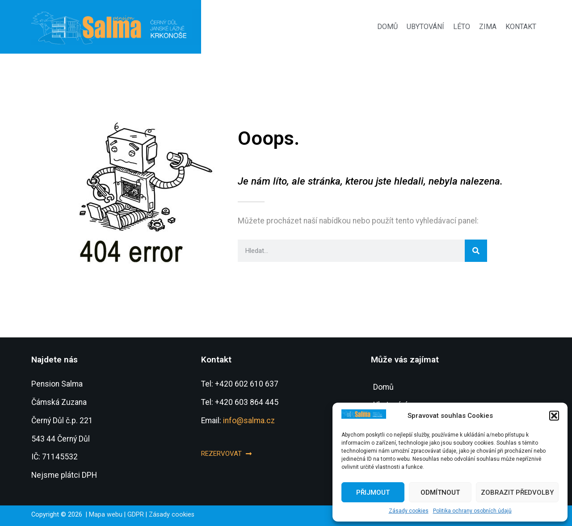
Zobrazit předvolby (517, 492)
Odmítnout (440, 492)
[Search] (476, 251)
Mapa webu (105, 514)
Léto (461, 26)
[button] (554, 415)
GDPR (135, 514)
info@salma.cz (249, 420)
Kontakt (520, 26)
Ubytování (425, 26)
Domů (387, 26)
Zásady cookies (409, 511)
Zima (487, 26)
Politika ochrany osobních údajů (472, 511)
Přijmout (373, 492)
